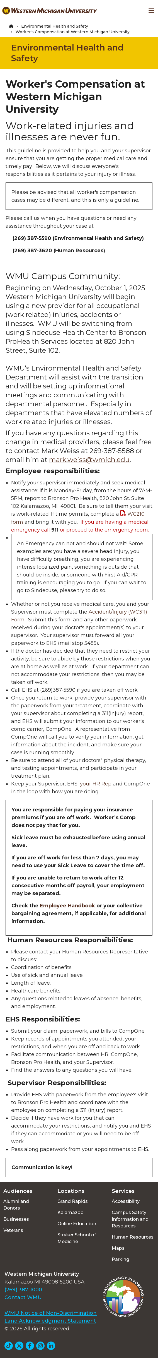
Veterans (13, 1230)
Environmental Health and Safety (54, 26)
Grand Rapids (72, 1201)
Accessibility (126, 1201)
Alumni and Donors (16, 1205)
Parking (120, 1259)
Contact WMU (23, 1297)
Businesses (16, 1219)
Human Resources (133, 1237)
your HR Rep (95, 784)
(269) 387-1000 (23, 1290)
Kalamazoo (70, 1212)
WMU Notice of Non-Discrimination (50, 1313)
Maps (118, 1248)
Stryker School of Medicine (76, 1238)
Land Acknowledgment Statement (50, 1321)
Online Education (76, 1223)
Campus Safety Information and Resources (130, 1219)
